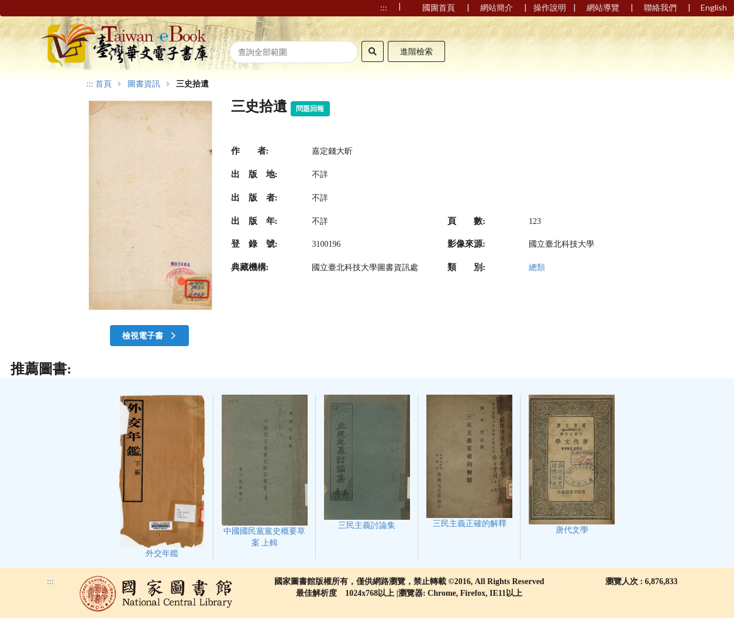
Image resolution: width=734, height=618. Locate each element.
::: (90, 84)
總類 (537, 267)
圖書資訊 (143, 84)
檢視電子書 (150, 335)
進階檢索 (416, 51)
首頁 (103, 84)
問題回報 (310, 109)
